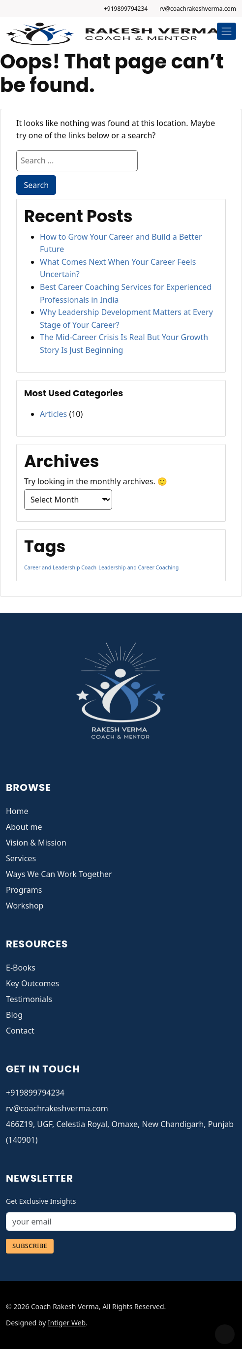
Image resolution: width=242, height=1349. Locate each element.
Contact (20, 1030)
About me (24, 826)
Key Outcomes (32, 983)
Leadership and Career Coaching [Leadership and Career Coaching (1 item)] (138, 567)
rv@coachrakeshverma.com (197, 8)
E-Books (20, 967)
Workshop (24, 905)
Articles (53, 413)
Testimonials (29, 999)
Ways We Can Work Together (59, 874)
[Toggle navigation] (227, 31)
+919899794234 (126, 8)
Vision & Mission (36, 842)
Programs (24, 889)
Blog (14, 1014)
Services (21, 858)
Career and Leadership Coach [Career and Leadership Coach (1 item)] (60, 567)
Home (17, 811)
